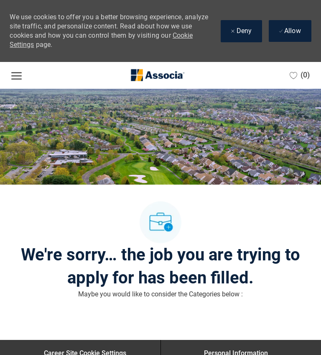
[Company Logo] (157, 75)
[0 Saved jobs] (300, 75)
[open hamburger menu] (16, 75)
